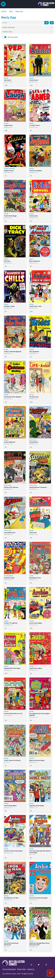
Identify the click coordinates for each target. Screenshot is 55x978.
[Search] (46, 22)
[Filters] (52, 22)
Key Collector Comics (9, 974)
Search (3, 11)
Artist (11, 11)
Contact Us (30, 969)
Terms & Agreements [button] (9, 969)
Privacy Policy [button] (21, 969)
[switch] (4, 37)
